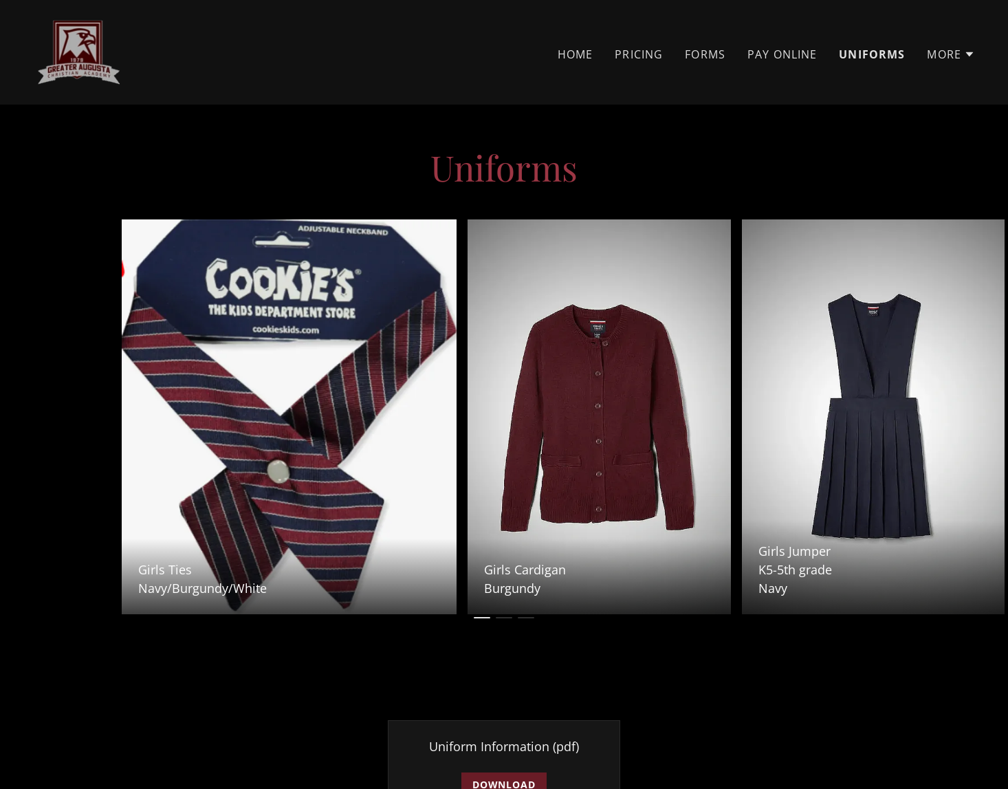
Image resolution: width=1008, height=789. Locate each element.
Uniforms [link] (872, 54)
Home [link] (575, 54)
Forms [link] (705, 54)
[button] (951, 54)
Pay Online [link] (782, 54)
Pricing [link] (639, 54)
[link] (78, 51)
